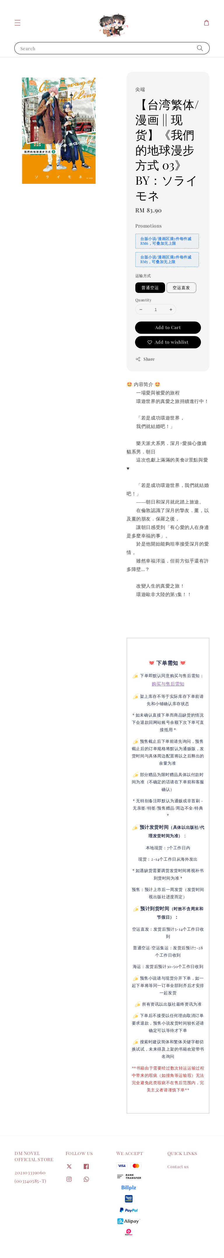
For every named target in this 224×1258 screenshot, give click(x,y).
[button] (17, 22)
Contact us (178, 1166)
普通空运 (150, 287)
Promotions (148, 226)
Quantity (143, 299)
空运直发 (181, 287)
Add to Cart (168, 327)
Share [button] (145, 359)
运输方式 (143, 275)
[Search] (200, 48)
